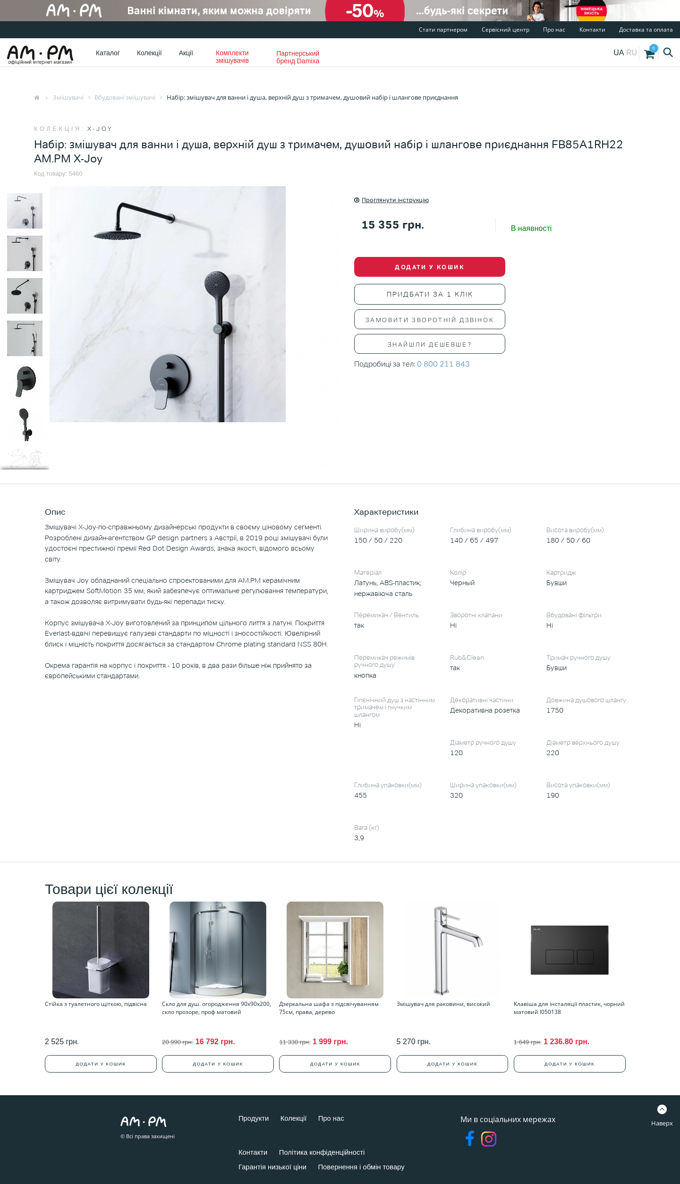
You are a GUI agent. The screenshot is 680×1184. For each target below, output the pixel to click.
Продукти (255, 1115)
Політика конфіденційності (327, 1149)
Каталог (108, 53)
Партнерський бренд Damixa (297, 57)
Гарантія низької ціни (275, 1164)
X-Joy (100, 128)
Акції (186, 53)
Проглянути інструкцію (391, 200)
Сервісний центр (505, 30)
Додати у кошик (429, 268)
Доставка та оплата (646, 30)
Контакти (592, 30)
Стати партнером (443, 30)
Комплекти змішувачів (232, 56)
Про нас (554, 30)
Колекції (149, 53)
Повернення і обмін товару (371, 1164)
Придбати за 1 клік (430, 295)
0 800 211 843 (443, 364)
